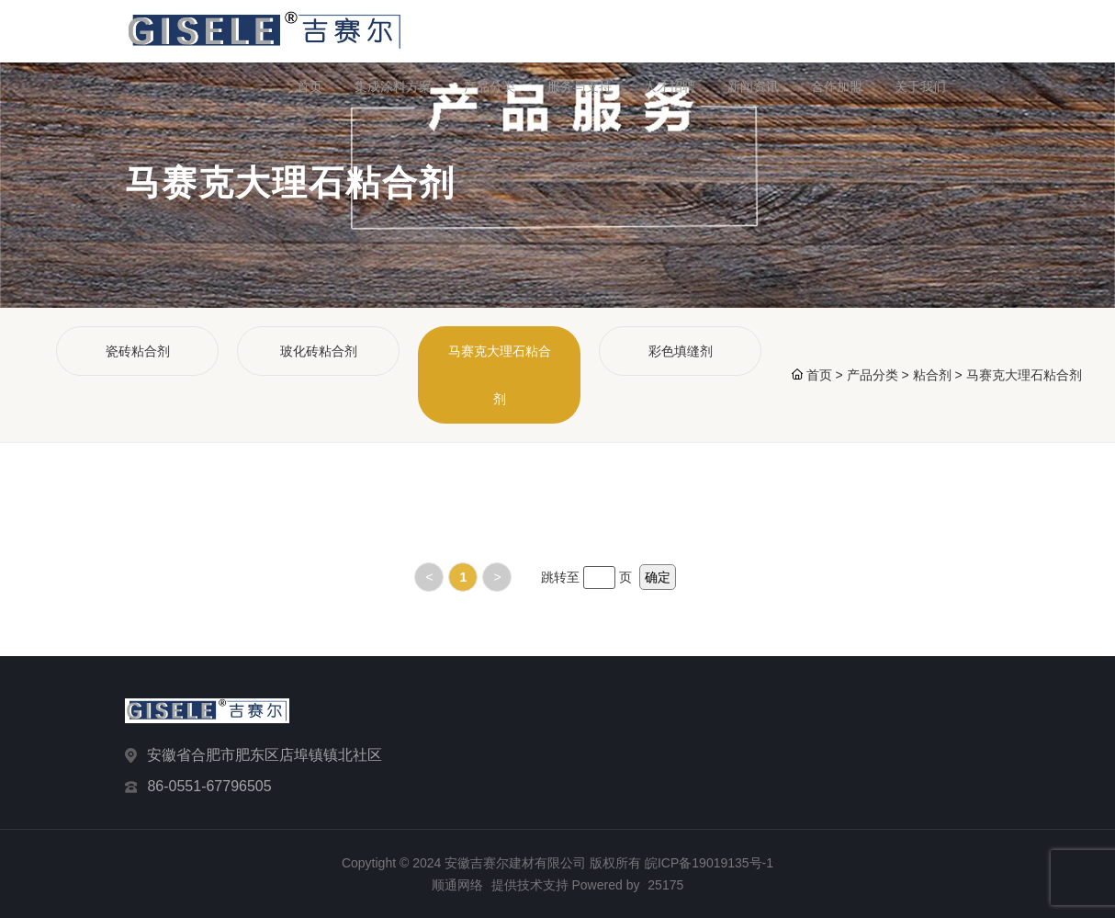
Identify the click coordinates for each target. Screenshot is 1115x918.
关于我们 (920, 86)
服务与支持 (579, 86)
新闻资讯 (753, 86)
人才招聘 (669, 86)
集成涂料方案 (393, 86)
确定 (657, 577)
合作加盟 (836, 86)
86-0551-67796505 (209, 786)
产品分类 (489, 86)
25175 (665, 885)
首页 (309, 86)
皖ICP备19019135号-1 (709, 863)
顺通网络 (457, 885)
